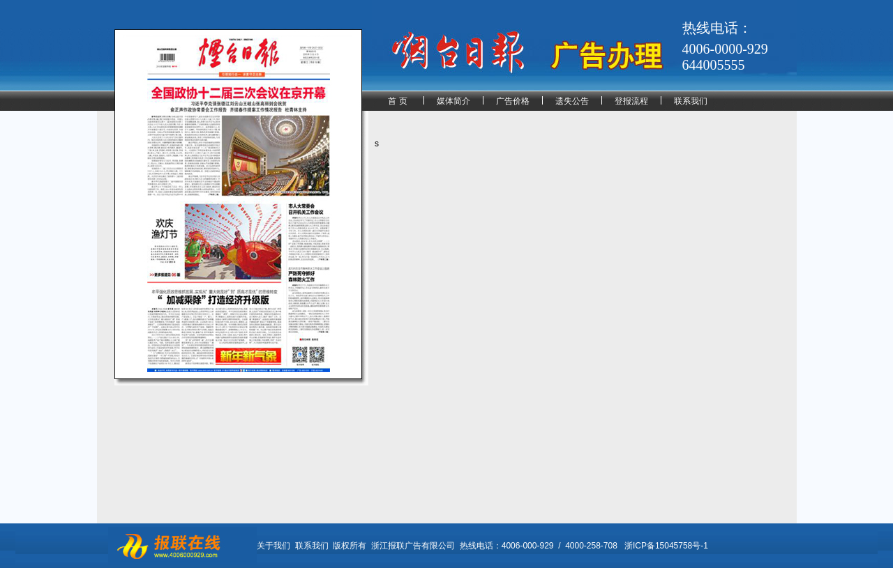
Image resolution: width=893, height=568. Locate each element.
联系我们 (690, 101)
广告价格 (513, 101)
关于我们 (273, 546)
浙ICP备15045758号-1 (666, 546)
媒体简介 (453, 101)
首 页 (397, 101)
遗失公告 (572, 101)
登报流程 (631, 101)
